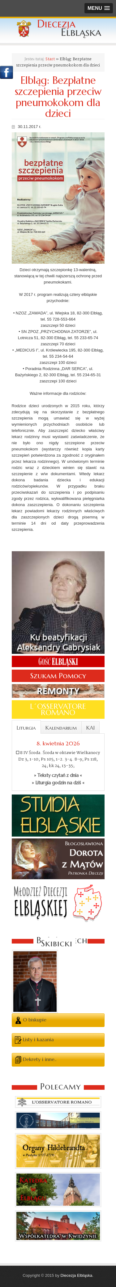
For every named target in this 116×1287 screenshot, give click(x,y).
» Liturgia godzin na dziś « (58, 783)
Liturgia (26, 727)
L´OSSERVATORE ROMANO (58, 709)
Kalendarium (61, 727)
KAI (90, 727)
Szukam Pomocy (58, 675)
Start (50, 59)
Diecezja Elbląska (76, 1275)
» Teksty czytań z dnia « (58, 775)
